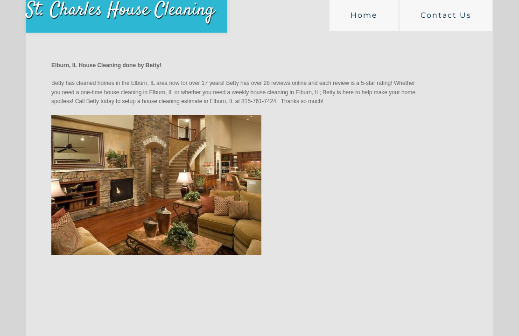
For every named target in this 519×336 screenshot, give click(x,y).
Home (364, 15)
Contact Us (446, 15)
